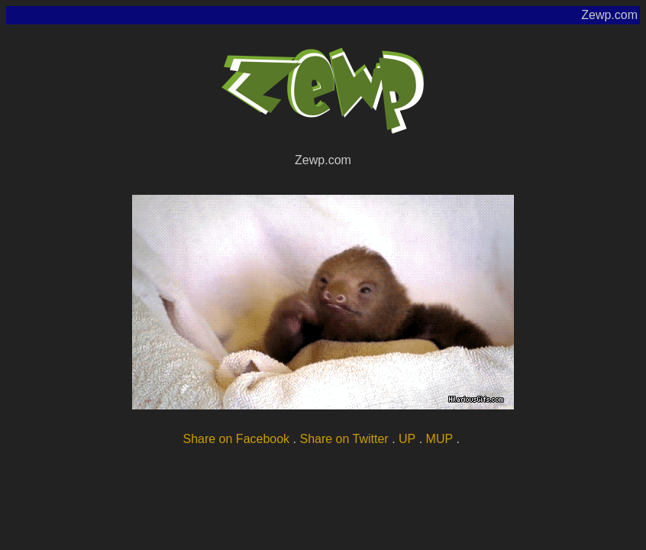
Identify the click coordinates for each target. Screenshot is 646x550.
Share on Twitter (343, 438)
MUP (440, 438)
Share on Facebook (235, 438)
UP (407, 438)
